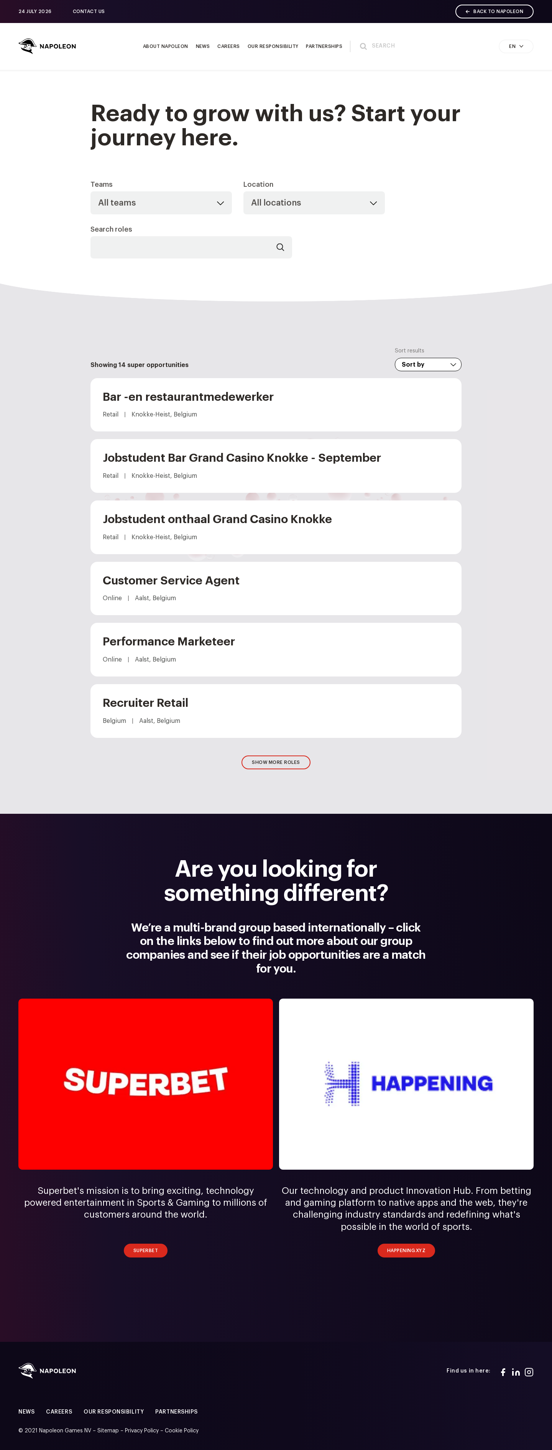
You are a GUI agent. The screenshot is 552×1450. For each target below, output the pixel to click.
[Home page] (47, 46)
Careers (59, 1412)
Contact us (89, 11)
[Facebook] (503, 1371)
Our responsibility (114, 1412)
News (26, 1412)
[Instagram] (529, 1371)
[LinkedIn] (516, 1371)
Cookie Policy (182, 1431)
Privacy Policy (142, 1431)
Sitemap (108, 1431)
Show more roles (276, 762)
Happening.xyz (406, 1250)
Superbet (145, 1250)
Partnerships (176, 1412)
